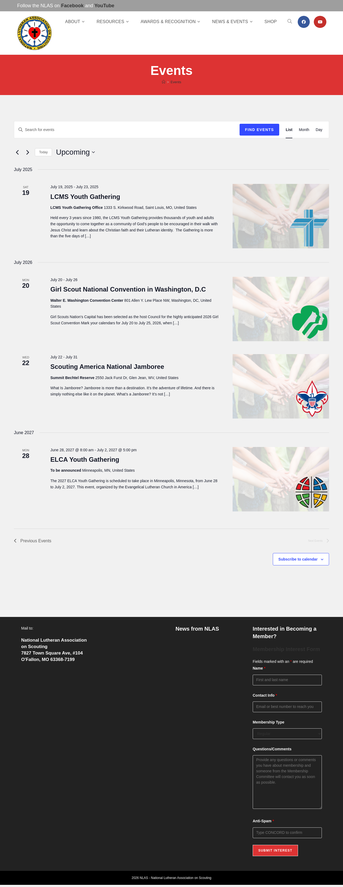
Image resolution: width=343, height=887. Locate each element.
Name (259, 668)
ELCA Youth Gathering (84, 459)
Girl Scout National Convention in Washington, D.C (128, 289)
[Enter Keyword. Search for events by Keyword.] (127, 129)
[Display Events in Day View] (319, 129)
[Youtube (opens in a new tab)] (320, 22)
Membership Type (268, 722)
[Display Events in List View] (289, 129)
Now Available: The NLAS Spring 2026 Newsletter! (208, 663)
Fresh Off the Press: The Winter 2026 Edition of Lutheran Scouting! (207, 708)
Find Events (259, 130)
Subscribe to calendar (298, 559)
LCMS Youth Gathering (85, 196)
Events (175, 82)
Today (43, 152)
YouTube (104, 5)
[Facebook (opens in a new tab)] (304, 22)
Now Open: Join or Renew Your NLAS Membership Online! (207, 644)
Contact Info (265, 695)
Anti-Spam (263, 821)
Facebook (72, 5)
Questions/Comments (272, 749)
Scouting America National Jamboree (107, 366)
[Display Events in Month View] (304, 129)
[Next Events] (27, 152)
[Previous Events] (17, 152)
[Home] (163, 82)
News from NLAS (197, 629)
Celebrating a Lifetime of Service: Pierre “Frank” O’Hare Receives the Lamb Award (209, 686)
